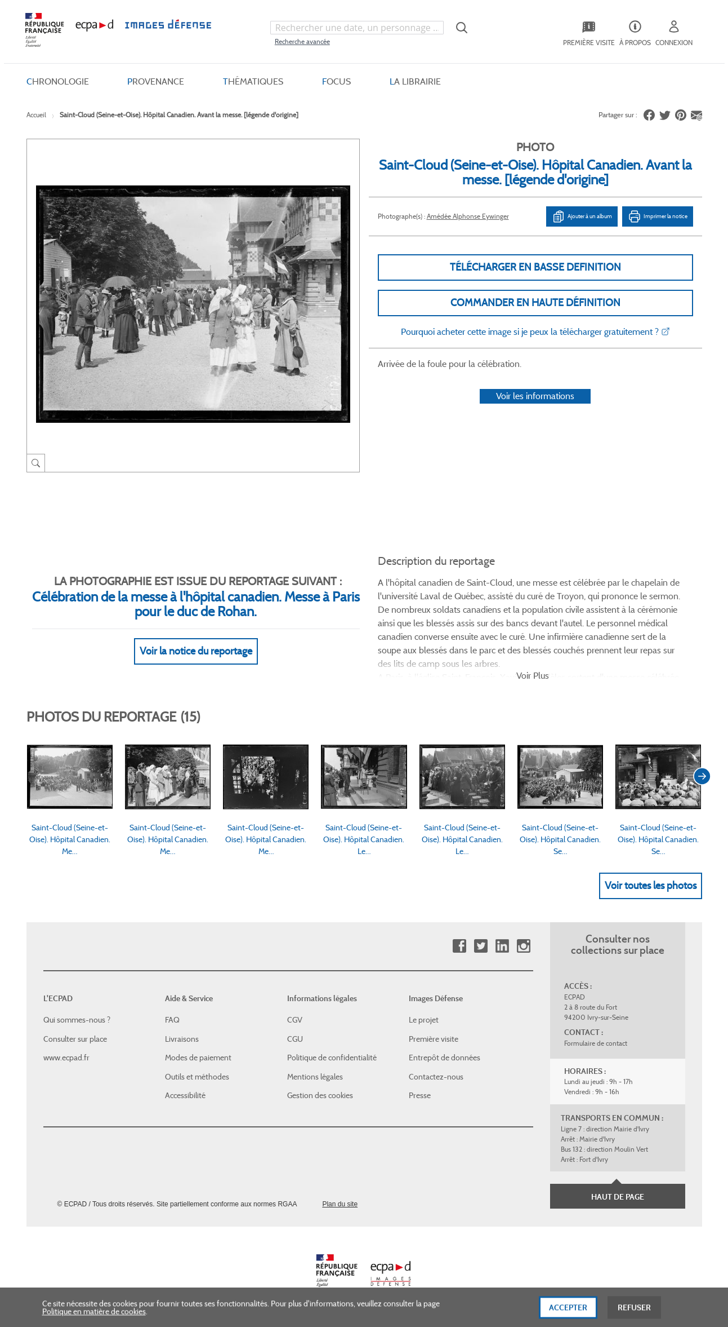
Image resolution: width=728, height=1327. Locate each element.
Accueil (36, 114)
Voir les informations (535, 396)
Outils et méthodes (197, 1077)
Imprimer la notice (657, 216)
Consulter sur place (75, 1039)
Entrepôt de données (444, 1057)
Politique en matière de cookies (94, 1320)
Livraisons (182, 1039)
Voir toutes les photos (650, 885)
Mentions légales (315, 1077)
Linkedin (502, 946)
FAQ (172, 1020)
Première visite (433, 1039)
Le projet (424, 1020)
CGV (294, 1020)
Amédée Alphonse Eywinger (468, 216)
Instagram (523, 946)
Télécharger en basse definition (535, 267)
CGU (295, 1039)
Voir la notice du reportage (196, 651)
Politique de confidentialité (332, 1057)
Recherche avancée (302, 41)
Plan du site (340, 1204)
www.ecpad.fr (66, 1057)
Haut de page (617, 1197)
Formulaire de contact (595, 1043)
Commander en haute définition (535, 303)
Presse (420, 1095)
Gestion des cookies (320, 1095)
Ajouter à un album (582, 216)
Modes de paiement (198, 1057)
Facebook (459, 946)
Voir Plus (532, 675)
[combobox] (357, 27)
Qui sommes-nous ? (76, 1020)
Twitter (481, 946)
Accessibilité (185, 1095)
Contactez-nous (436, 1077)
